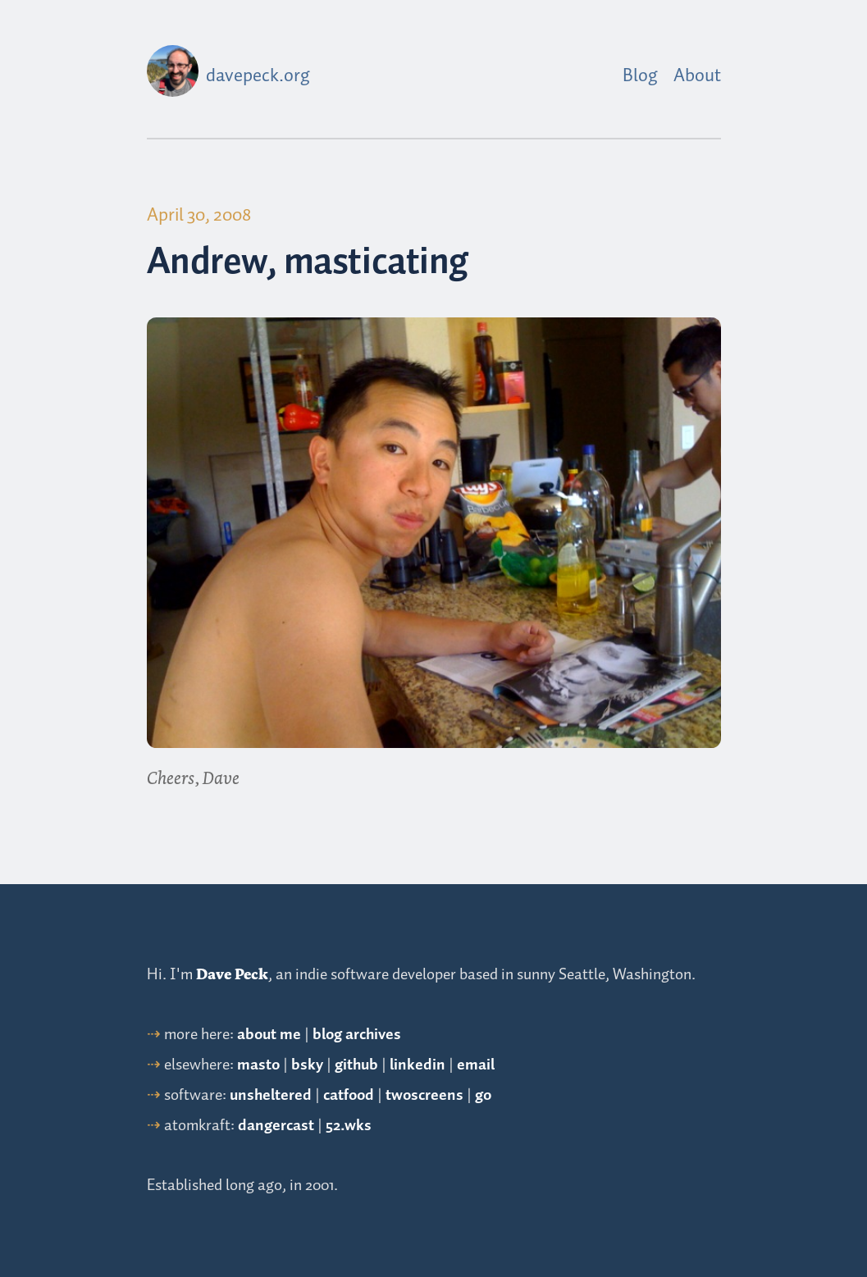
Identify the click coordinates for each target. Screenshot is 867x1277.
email (476, 1065)
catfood (348, 1095)
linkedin (417, 1065)
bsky (307, 1065)
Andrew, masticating (307, 263)
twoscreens (424, 1095)
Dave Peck (232, 974)
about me (269, 1034)
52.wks (349, 1125)
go (483, 1095)
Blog (640, 76)
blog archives (357, 1034)
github (356, 1065)
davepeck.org (258, 76)
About (697, 76)
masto (258, 1065)
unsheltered (271, 1095)
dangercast (276, 1125)
